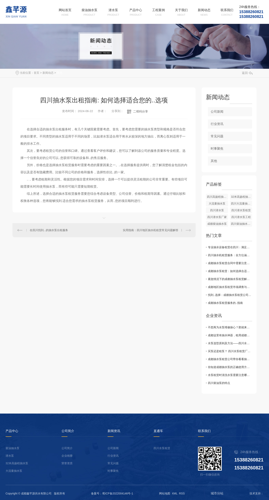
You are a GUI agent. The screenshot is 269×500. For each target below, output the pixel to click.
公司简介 (67, 448)
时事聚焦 (217, 148)
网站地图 (164, 493)
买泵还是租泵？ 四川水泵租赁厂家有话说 (230, 351)
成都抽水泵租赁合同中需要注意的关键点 (230, 263)
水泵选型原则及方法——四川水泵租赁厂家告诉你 (230, 343)
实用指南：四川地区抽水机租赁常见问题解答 (150, 230)
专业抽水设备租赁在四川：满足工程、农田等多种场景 (230, 247)
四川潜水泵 (217, 210)
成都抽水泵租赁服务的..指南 (225, 302)
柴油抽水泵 (12, 448)
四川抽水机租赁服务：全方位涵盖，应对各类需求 (230, 255)
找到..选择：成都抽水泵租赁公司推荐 (230, 295)
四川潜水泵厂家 (217, 217)
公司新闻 (217, 111)
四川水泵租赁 (162, 448)
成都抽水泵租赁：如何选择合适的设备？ (230, 271)
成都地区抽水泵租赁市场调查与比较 (230, 287)
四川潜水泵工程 (241, 217)
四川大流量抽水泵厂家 (241, 203)
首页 (36, 72)
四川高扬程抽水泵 (217, 196)
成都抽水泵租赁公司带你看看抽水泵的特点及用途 (230, 359)
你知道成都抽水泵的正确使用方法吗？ (230, 367)
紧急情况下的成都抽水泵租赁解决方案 (230, 279)
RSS (182, 493)
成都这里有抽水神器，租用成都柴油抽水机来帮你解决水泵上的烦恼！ (230, 335)
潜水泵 (10, 455)
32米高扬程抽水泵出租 (241, 196)
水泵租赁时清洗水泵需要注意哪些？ (230, 375)
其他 (59, 72)
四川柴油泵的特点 (219, 383)
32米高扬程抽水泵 (17, 463)
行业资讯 (217, 124)
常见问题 (217, 136)
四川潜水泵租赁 (241, 210)
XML (174, 493)
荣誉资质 (67, 463)
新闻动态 (48, 72)
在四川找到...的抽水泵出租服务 (49, 230)
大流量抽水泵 (217, 203)
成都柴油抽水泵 (217, 223)
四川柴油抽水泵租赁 (241, 223)
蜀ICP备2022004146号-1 (117, 493)
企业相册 (67, 455)
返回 (247, 73)
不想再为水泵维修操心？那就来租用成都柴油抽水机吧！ (230, 327)
